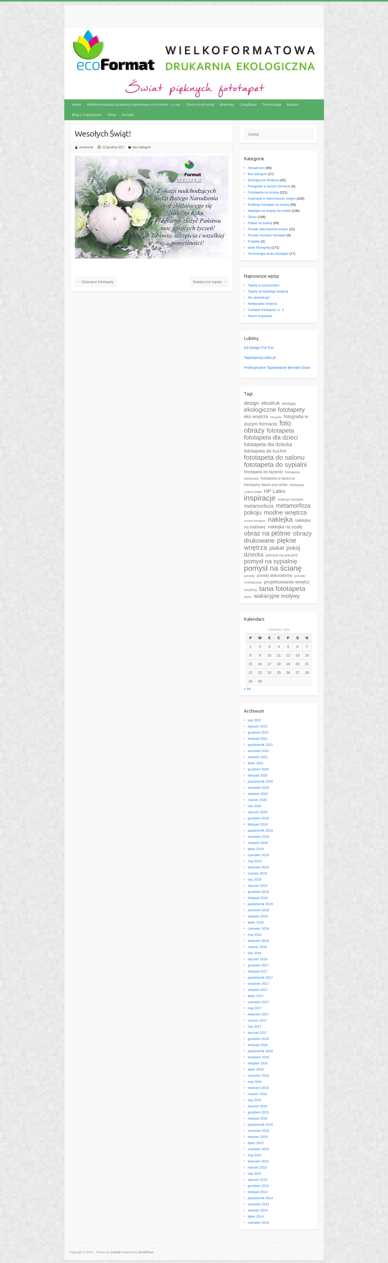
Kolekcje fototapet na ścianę (268, 205)
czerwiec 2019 (258, 855)
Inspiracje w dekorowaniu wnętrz (272, 198)
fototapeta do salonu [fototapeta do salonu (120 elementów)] (274, 457)
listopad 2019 (257, 824)
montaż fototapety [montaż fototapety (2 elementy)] (255, 520)
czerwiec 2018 (258, 928)
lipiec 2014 (256, 1216)
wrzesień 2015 (258, 1131)
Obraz (252, 217)
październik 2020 (260, 781)
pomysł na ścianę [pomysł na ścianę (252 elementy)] (273, 568)
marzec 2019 (257, 873)
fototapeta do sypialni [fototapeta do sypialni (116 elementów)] (275, 464)
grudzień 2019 (258, 818)
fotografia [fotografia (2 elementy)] (275, 417)
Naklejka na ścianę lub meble (269, 211)
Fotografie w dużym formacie (269, 186)
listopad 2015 (257, 1118)
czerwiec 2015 (258, 1149)
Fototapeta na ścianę (263, 192)
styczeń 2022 (257, 726)
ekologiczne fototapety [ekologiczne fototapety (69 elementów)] (274, 409)
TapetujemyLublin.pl (260, 358)
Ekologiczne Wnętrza (263, 180)
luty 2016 (254, 1100)
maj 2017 (254, 1008)
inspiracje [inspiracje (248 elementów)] (260, 498)
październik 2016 (260, 1051)
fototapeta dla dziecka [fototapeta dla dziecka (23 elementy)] (268, 444)
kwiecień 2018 (258, 941)
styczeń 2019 (257, 886)
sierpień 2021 (258, 757)
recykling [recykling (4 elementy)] (250, 590)
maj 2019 (254, 861)
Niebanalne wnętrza (262, 304)
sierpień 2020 (258, 794)
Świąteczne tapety (209, 282)
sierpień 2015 (258, 1137)
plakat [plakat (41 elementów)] (276, 548)
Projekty (254, 241)
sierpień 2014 (258, 1210)
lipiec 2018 (256, 922)
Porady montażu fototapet (267, 235)
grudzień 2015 (258, 1112)
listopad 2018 (257, 898)
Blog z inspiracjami (87, 115)
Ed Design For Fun (259, 348)
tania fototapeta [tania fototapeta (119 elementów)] (282, 588)
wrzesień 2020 (258, 788)
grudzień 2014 (258, 1186)
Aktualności (256, 168)
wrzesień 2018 (258, 910)
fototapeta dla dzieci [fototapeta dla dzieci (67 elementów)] (271, 437)
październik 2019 (260, 830)
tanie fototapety (259, 247)
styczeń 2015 (257, 1180)
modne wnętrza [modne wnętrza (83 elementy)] (285, 512)
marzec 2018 (257, 947)
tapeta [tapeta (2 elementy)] (248, 596)
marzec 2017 (257, 1020)
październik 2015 (260, 1124)
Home (76, 105)
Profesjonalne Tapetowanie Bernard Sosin (277, 368)
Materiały (227, 105)
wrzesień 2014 (258, 1204)
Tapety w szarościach (263, 285)
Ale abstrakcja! (258, 297)
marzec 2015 (257, 1167)
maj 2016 (254, 1082)
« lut (247, 689)
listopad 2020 (257, 775)
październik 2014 (260, 1198)
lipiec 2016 (256, 1069)
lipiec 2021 (256, 763)
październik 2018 (260, 904)
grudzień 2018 (258, 892)
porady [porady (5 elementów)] (249, 576)
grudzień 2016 (258, 1039)
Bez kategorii (142, 147)
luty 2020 (254, 806)
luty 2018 (254, 953)
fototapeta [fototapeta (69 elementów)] (280, 430)
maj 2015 (254, 1155)
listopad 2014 (257, 1192)
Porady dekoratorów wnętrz (268, 229)
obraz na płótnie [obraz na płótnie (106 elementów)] (267, 533)
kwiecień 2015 (258, 1161)
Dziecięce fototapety (95, 282)
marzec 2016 (257, 1094)
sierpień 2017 (258, 990)
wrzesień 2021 (258, 751)
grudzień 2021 (258, 732)
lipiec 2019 (256, 849)
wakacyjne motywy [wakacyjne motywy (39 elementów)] (277, 596)
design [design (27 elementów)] (251, 403)
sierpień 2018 (258, 916)
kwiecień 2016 (258, 1088)
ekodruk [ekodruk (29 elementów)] (270, 403)
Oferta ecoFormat (200, 105)
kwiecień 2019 (258, 867)
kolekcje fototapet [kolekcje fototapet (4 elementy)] (290, 499)
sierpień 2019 (258, 843)
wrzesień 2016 (258, 1057)
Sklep (111, 115)
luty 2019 (254, 879)
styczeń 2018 (257, 959)
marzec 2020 (257, 800)
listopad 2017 (257, 971)
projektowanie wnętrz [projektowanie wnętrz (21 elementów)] (287, 582)
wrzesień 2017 (258, 984)
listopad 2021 (257, 738)
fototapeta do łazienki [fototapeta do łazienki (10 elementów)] (263, 471)
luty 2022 (254, 720)
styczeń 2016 (257, 1106)
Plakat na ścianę (260, 223)
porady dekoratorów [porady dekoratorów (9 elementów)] (274, 575)
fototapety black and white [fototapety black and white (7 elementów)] (265, 485)
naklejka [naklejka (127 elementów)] (280, 519)
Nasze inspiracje (260, 316)
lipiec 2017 (256, 996)
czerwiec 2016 (258, 1075)
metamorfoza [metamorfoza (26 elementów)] (258, 506)
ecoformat (86, 147)
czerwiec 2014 (258, 1222)
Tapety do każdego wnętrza (268, 291)
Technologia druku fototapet (268, 254)
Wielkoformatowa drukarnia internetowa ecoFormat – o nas (134, 105)
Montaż (293, 105)
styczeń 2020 (257, 812)
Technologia (271, 105)
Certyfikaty (248, 105)
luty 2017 (254, 1026)
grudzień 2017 (258, 965)
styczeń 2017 (257, 1033)
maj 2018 (254, 935)
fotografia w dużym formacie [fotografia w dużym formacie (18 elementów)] (276, 420)
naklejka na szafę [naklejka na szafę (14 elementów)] (285, 526)
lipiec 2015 (256, 1143)
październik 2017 (260, 977)
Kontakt (128, 115)
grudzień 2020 (258, 769)
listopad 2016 (257, 1045)
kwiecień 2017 (258, 1014)
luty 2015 (254, 1173)
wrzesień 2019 (258, 837)
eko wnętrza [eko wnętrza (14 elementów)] (256, 416)
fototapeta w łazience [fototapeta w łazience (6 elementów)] (278, 478)
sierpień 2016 (258, 1063)
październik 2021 (260, 745)
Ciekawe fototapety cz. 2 (266, 310)
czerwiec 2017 (258, 1002)
